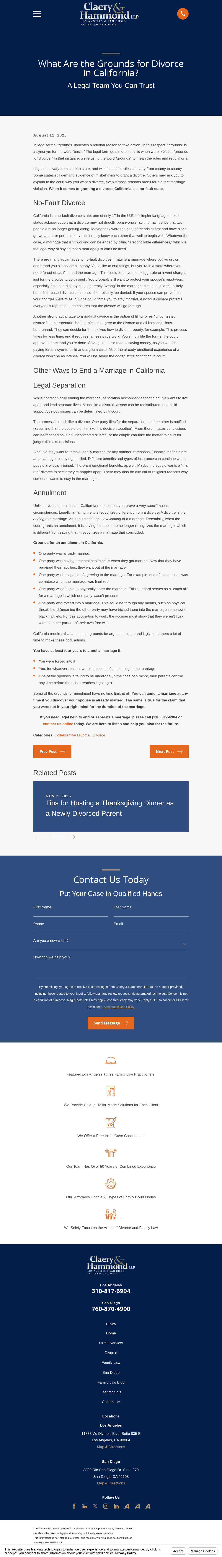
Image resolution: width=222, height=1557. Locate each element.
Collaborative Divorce (72, 735)
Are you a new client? (51, 941)
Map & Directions (111, 1447)
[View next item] (75, 837)
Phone (38, 924)
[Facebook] (74, 1506)
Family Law (111, 1363)
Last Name (122, 907)
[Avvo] (126, 1506)
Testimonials (111, 1392)
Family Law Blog (111, 1382)
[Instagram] (105, 1506)
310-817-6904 (111, 1291)
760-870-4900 (111, 1309)
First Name (42, 907)
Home (111, 1333)
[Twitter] (95, 1506)
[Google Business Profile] (84, 1506)
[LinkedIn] (116, 1506)
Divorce (99, 735)
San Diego (110, 1372)
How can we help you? (51, 957)
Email (118, 924)
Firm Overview (111, 1343)
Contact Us (111, 1402)
